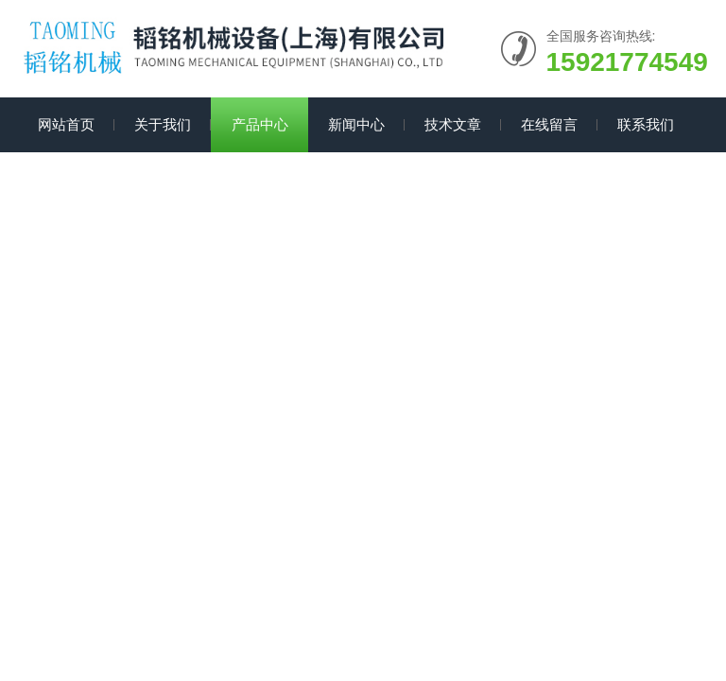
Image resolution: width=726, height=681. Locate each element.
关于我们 (162, 124)
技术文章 (452, 124)
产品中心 (260, 124)
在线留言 (549, 124)
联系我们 (645, 124)
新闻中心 (356, 124)
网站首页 (66, 124)
